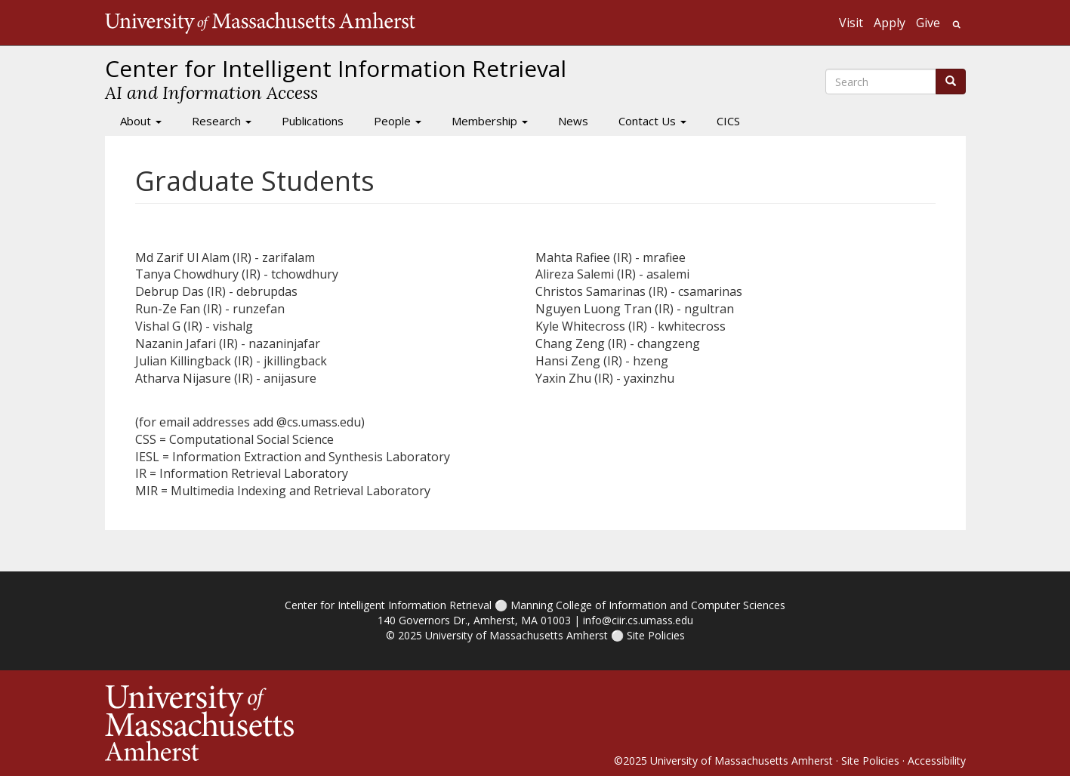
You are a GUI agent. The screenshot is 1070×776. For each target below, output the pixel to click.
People (397, 120)
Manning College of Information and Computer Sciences (647, 605)
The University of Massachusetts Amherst (260, 22)
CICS (728, 120)
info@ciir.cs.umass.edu (638, 620)
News (573, 120)
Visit (851, 22)
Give (928, 22)
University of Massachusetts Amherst (516, 635)
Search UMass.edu (956, 24)
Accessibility (937, 760)
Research (221, 120)
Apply (889, 22)
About (141, 120)
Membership (490, 120)
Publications (313, 120)
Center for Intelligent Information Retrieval (388, 605)
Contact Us (652, 120)
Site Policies (656, 635)
